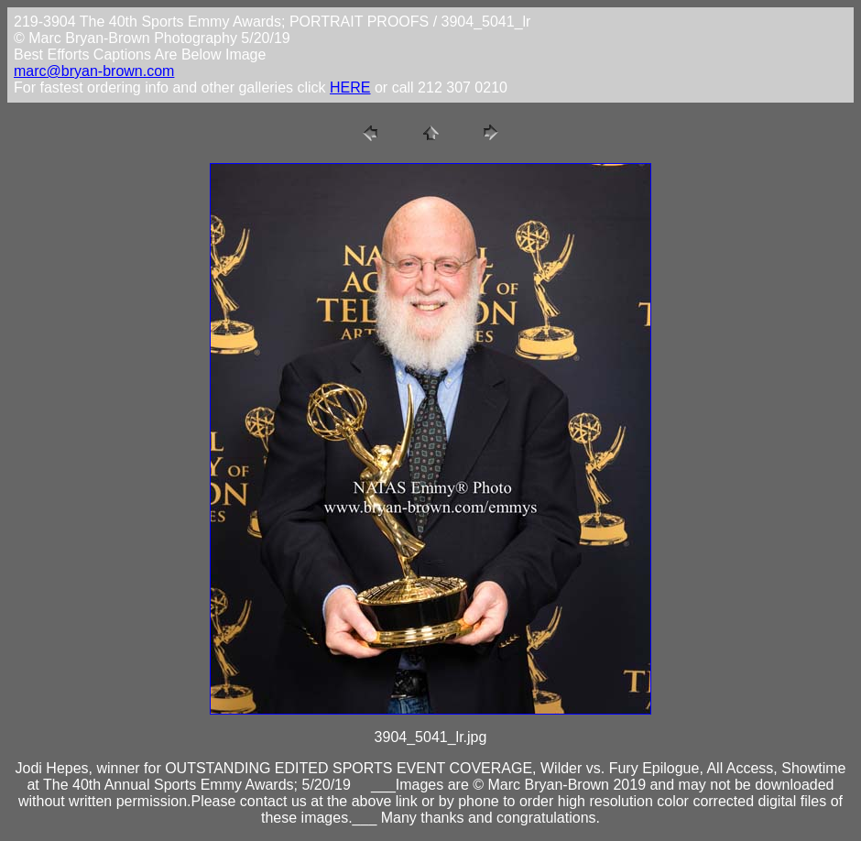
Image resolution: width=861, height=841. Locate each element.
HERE (350, 87)
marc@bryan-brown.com (94, 71)
